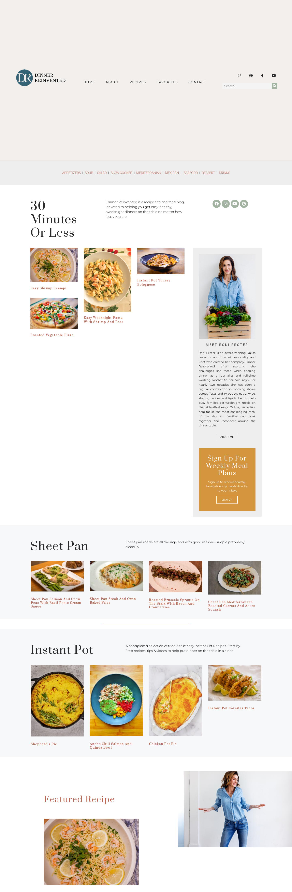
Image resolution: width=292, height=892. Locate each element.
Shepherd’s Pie (44, 744)
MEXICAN (172, 173)
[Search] (274, 86)
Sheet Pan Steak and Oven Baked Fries (113, 601)
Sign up (227, 499)
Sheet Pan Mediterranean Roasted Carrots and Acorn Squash (232, 606)
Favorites (167, 82)
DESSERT (208, 173)
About (112, 82)
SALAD (102, 173)
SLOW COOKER (121, 173)
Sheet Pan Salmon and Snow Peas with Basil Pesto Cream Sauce (56, 603)
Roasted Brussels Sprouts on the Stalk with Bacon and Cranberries (174, 603)
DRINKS (224, 173)
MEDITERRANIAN (149, 173)
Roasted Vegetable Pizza (52, 335)
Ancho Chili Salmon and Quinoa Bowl (111, 746)
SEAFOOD (191, 173)
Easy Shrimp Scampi (48, 288)
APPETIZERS (71, 173)
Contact (197, 82)
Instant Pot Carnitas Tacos (231, 708)
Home (89, 82)
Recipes (138, 82)
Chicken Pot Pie (163, 744)
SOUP (89, 173)
